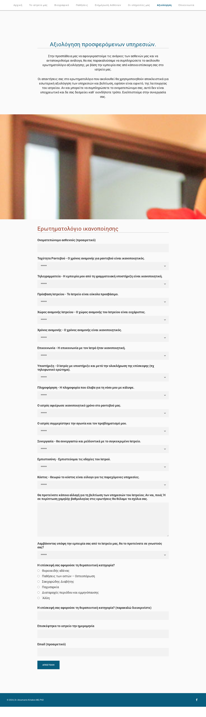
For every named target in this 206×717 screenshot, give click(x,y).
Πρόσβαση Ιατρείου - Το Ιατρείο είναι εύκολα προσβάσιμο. (77, 294)
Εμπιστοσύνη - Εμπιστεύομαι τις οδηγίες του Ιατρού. (74, 459)
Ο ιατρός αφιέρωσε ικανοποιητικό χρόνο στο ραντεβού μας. (79, 405)
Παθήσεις (82, 5)
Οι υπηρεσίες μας (139, 5)
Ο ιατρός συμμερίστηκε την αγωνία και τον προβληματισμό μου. (82, 423)
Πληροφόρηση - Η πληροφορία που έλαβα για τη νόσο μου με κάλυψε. (85, 387)
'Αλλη (46, 598)
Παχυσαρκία (50, 587)
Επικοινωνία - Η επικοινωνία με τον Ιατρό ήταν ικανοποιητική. (81, 348)
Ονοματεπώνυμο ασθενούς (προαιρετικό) (66, 240)
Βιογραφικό (61, 5)
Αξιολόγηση (164, 5)
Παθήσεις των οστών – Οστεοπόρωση (68, 576)
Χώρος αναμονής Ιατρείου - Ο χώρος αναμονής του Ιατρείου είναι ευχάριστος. (91, 312)
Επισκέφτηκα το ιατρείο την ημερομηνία (65, 626)
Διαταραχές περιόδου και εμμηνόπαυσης (70, 592)
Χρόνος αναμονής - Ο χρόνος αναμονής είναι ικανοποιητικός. (79, 330)
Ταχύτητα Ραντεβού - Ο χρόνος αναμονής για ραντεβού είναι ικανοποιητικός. (91, 258)
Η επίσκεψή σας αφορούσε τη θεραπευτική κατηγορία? (76, 565)
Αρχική (17, 5)
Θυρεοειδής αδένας (55, 570)
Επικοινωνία (186, 5)
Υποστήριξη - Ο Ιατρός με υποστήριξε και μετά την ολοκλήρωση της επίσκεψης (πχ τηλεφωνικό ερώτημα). (95, 367)
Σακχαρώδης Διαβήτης (58, 581)
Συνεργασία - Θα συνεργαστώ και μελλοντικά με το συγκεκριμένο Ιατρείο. (89, 441)
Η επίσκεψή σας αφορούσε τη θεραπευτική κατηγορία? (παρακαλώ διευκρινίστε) (94, 607)
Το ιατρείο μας (38, 5)
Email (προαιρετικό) (51, 644)
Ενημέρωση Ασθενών (108, 5)
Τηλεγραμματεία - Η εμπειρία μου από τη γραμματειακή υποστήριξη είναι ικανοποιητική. (99, 276)
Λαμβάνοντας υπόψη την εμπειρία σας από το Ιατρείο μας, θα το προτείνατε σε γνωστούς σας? (99, 545)
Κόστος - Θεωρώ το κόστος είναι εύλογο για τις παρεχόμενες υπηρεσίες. (88, 477)
